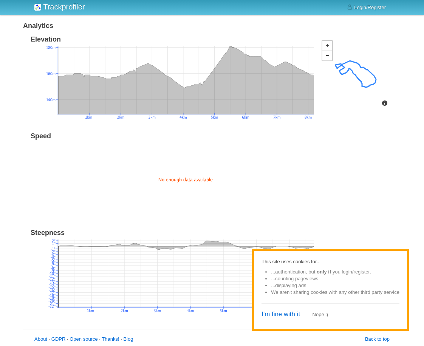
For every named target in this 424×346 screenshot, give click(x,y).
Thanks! (110, 339)
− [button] (327, 55)
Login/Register (366, 7)
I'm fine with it (281, 314)
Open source (83, 339)
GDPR (58, 339)
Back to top (377, 339)
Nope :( (321, 314)
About (40, 339)
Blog (128, 339)
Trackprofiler (59, 7)
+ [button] (327, 46)
